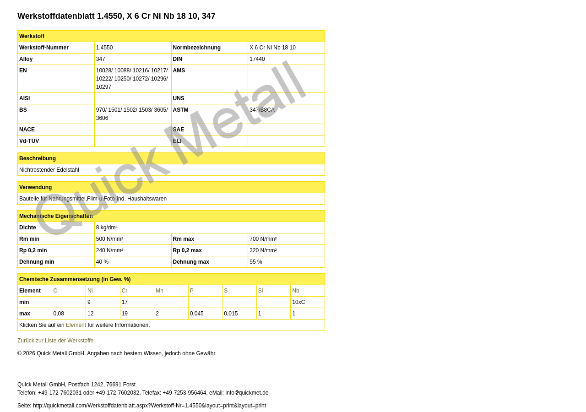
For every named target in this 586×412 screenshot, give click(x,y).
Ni (89, 290)
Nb (295, 290)
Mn (159, 290)
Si (260, 290)
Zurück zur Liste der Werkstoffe (55, 340)
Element (76, 325)
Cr (125, 290)
